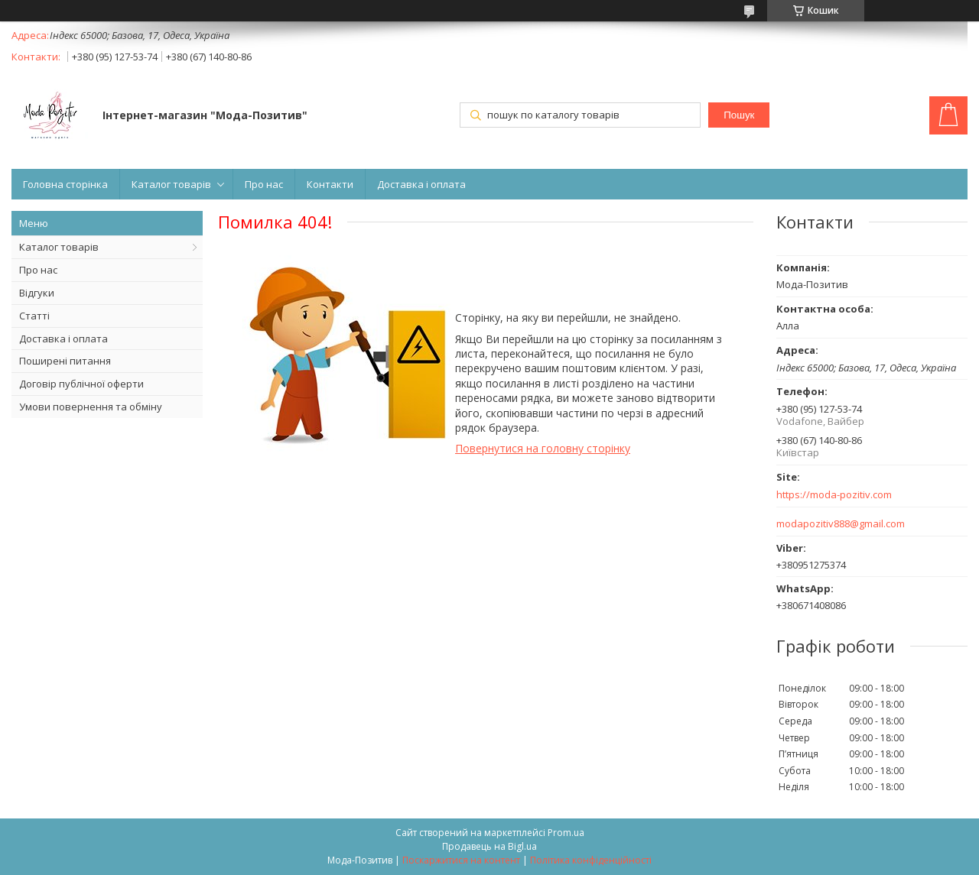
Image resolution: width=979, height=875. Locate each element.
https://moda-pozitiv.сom (834, 494)
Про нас (264, 184)
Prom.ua (566, 832)
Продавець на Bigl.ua (489, 846)
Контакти (330, 184)
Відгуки (36, 293)
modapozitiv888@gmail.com (840, 523)
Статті (34, 315)
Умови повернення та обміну (90, 406)
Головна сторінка (65, 184)
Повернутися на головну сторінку (542, 448)
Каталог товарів (171, 184)
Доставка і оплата (421, 184)
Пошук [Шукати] (739, 115)
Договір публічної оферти (81, 384)
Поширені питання (65, 361)
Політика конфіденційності (591, 860)
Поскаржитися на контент (461, 860)
